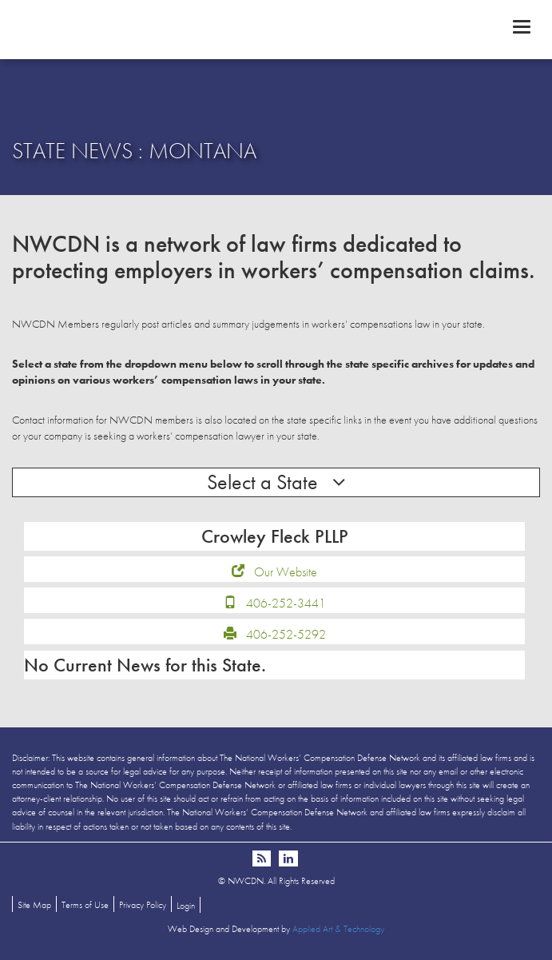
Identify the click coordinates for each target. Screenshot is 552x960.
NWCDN (276, 29)
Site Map (34, 904)
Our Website (285, 572)
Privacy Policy (142, 904)
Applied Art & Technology (338, 928)
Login (186, 905)
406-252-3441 (286, 603)
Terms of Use (85, 904)
